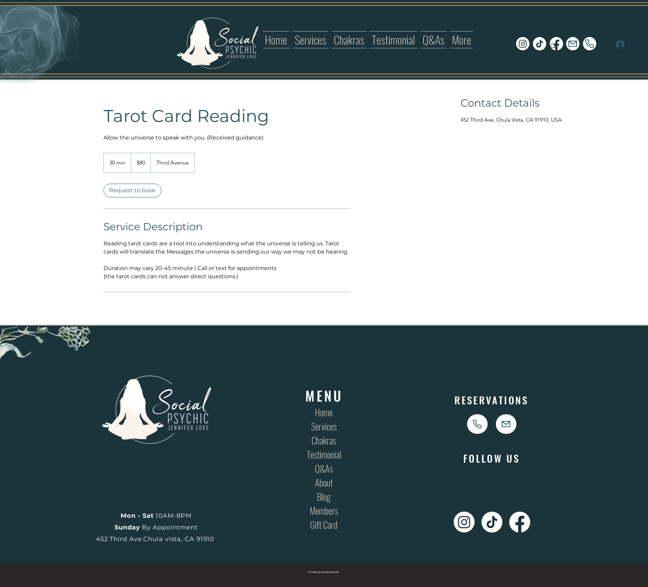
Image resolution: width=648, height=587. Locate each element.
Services (324, 426)
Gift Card (324, 524)
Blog (324, 496)
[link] (132, 190)
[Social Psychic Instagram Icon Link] (522, 43)
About (324, 482)
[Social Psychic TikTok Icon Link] (539, 43)
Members (324, 510)
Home (324, 412)
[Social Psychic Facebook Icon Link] (519, 522)
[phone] (589, 43)
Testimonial (324, 454)
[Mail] (572, 43)
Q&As (324, 468)
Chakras (323, 440)
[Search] (553, 46)
